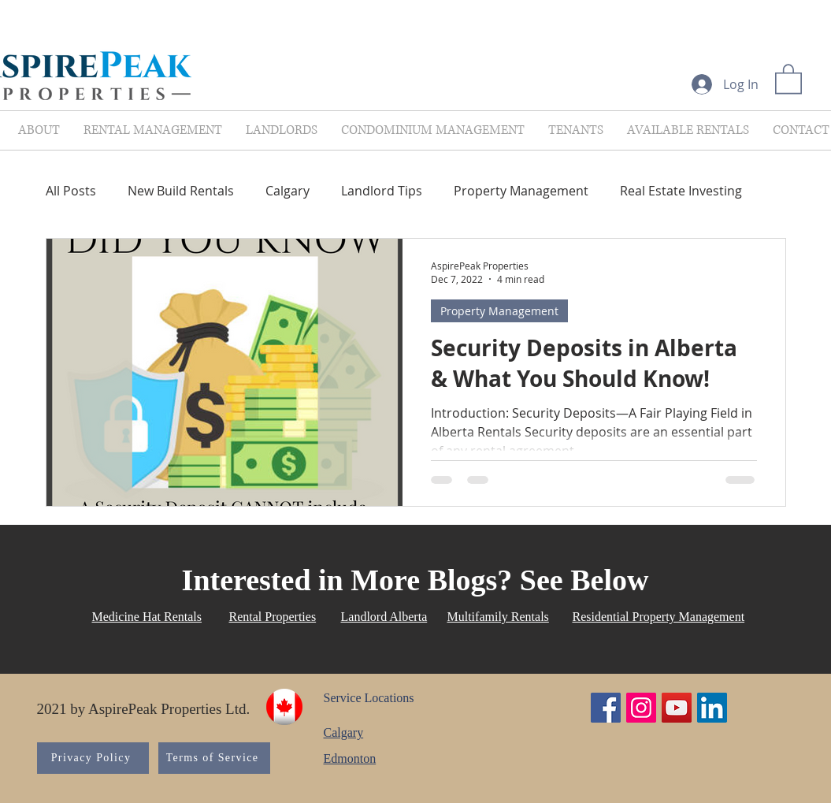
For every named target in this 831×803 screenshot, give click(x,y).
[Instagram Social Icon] (641, 708)
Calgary (287, 190)
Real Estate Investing (681, 190)
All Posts (71, 190)
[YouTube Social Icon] (677, 708)
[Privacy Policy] (93, 758)
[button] (788, 78)
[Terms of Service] (214, 758)
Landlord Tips (381, 190)
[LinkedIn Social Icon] (712, 708)
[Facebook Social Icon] (606, 708)
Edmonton (350, 758)
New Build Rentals (181, 190)
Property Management (521, 190)
